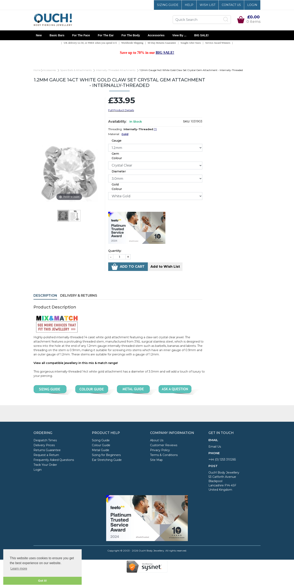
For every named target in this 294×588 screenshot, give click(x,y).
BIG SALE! (201, 35)
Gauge (116, 140)
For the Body (130, 35)
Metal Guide (100, 450)
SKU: (186, 121)
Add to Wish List (165, 266)
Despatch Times (45, 440)
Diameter (119, 171)
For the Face (81, 35)
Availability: (117, 121)
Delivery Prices (44, 445)
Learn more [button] (18, 568)
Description (45, 295)
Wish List (207, 5)
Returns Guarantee (47, 450)
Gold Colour (117, 187)
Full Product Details (121, 110)
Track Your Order (45, 465)
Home (37, 70)
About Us (156, 440)
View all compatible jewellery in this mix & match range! (75, 363)
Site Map (156, 460)
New (38, 35)
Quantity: (114, 251)
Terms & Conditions (164, 455)
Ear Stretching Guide (107, 460)
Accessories (156, 35)
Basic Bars (57, 35)
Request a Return (46, 455)
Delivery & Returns (78, 295)
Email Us (214, 446)
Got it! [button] (42, 580)
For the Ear (105, 35)
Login (252, 5)
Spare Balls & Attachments (76, 70)
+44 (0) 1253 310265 (222, 459)
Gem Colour (117, 156)
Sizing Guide (167, 5)
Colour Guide (101, 445)
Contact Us (231, 5)
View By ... (179, 35)
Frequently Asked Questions (53, 460)
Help (189, 5)
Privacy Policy (160, 450)
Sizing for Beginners (106, 455)
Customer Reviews (163, 445)
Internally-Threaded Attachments (115, 70)
